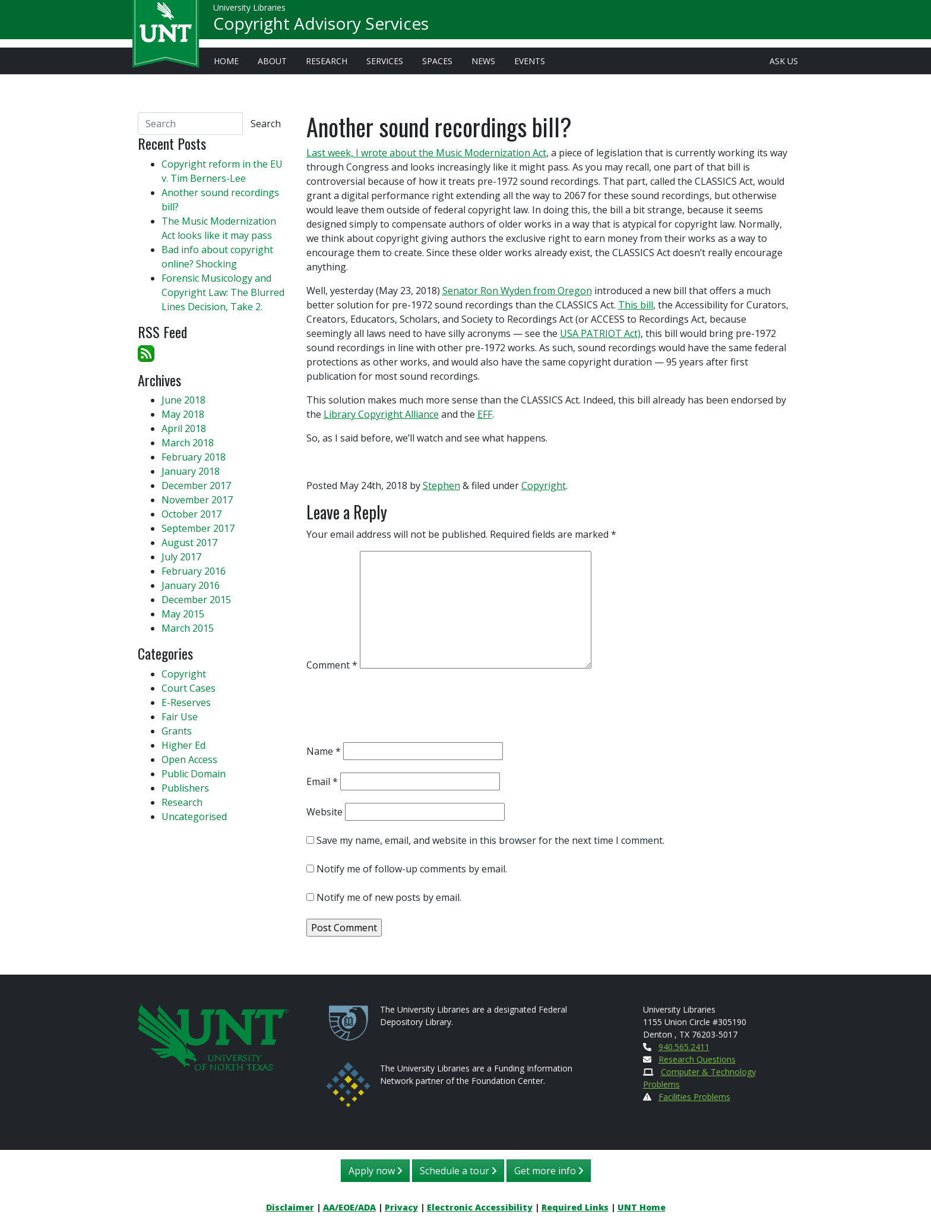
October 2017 (191, 514)
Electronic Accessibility (480, 1207)
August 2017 (189, 542)
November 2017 (197, 499)
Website (324, 811)
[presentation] (396, 709)
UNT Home (642, 1207)
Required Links (575, 1207)
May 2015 (183, 613)
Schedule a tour (458, 1170)
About (272, 61)
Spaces (437, 61)
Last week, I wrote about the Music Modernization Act (426, 152)
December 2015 (196, 599)
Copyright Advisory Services (321, 27)
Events (529, 61)
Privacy (401, 1207)
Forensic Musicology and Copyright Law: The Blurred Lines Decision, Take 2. (223, 292)
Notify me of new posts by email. (388, 897)
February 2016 (194, 571)
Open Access (189, 759)
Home (226, 61)
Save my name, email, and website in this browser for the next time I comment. (490, 840)
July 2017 (181, 556)
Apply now (375, 1170)
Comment (331, 665)
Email (322, 781)
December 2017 (196, 485)
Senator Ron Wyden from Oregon (517, 290)
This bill (635, 304)
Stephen (441, 485)
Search (266, 123)
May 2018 (183, 414)
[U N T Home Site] (213, 1036)
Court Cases (189, 688)
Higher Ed (183, 745)
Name (323, 751)
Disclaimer (290, 1207)
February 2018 (194, 457)
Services (384, 61)
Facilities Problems (694, 1096)
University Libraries (249, 11)
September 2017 (198, 528)
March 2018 (188, 442)
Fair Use (180, 716)
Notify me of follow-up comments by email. (411, 868)
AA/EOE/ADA (349, 1207)
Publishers (185, 788)
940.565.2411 (684, 1046)
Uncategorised (194, 816)
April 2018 (184, 428)
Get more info (548, 1170)
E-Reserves (186, 702)
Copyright (543, 485)
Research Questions (697, 1059)
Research (326, 61)
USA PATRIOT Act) (600, 333)
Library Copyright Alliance (381, 414)
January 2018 (191, 471)
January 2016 (191, 585)
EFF (484, 414)
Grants (177, 730)
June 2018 (183, 399)
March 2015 (188, 628)
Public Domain (194, 773)
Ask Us (784, 61)
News (483, 61)
